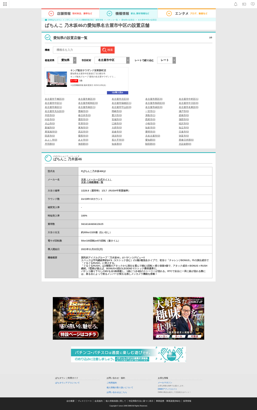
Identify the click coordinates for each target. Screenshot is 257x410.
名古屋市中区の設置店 (147, 20)
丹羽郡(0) (50, 144)
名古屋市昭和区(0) (88, 103)
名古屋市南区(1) (86, 107)
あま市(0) (83, 140)
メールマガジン (165, 382)
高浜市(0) (83, 131)
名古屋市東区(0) (86, 99)
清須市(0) (117, 136)
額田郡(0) (150, 144)
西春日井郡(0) (186, 140)
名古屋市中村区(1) (188, 99)
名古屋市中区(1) (53, 103)
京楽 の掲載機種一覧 (92, 182)
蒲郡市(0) (184, 119)
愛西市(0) (83, 136)
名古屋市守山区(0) (121, 107)
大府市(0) (117, 127)
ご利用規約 (112, 383)
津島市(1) (150, 115)
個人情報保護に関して (116, 401)
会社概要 (70, 401)
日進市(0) (184, 131)
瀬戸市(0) (184, 111)
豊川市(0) (117, 115)
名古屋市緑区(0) (153, 107)
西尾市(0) (150, 119)
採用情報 (187, 401)
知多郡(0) (117, 144)
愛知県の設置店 (128, 20)
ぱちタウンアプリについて (67, 383)
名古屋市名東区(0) (188, 107)
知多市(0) (150, 127)
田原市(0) (50, 136)
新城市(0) (50, 127)
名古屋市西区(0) (153, 99)
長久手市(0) (118, 140)
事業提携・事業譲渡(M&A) (168, 401)
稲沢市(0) (184, 123)
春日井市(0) (84, 115)
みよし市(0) (51, 140)
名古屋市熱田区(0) (155, 103)
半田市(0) (50, 115)
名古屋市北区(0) (120, 99)
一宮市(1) (150, 111)
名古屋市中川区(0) (188, 103)
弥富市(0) (184, 136)
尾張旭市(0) (51, 131)
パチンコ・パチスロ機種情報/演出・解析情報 (84, 20)
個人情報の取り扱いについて (120, 387)
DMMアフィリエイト (167, 389)
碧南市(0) (184, 115)
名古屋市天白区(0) (54, 111)
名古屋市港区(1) (53, 107)
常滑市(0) (83, 123)
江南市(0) (117, 123)
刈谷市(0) (50, 119)
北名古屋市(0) (152, 136)
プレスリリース (84, 401)
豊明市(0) (150, 131)
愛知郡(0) (150, 140)
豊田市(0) (83, 119)
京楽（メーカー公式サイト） (96, 179)
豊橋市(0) (83, 111)
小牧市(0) (150, 123)
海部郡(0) (83, 144)
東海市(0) (83, 127)
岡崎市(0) (117, 111)
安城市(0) (117, 119)
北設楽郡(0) (185, 144)
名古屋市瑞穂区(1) (121, 103)
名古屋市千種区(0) (54, 99)
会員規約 (99, 401)
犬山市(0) (50, 123)
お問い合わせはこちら (117, 392)
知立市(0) (184, 127)
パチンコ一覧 (112, 20)
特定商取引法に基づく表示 (141, 401)
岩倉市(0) (117, 131)
